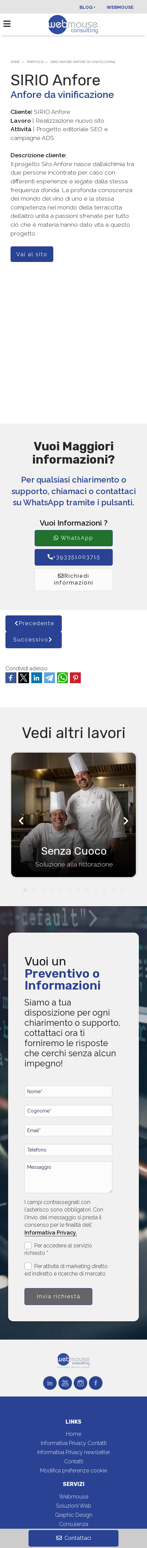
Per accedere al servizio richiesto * (58, 1249)
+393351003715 (73, 557)
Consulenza (73, 1524)
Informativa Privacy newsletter (73, 1452)
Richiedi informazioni (73, 579)
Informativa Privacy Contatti (74, 1443)
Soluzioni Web (73, 1506)
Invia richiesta (58, 1296)
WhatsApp (73, 538)
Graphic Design (73, 1515)
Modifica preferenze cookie (73, 1470)
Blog (85, 7)
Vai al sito (32, 254)
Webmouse (120, 7)
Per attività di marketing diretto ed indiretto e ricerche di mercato (66, 1270)
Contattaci (73, 1538)
